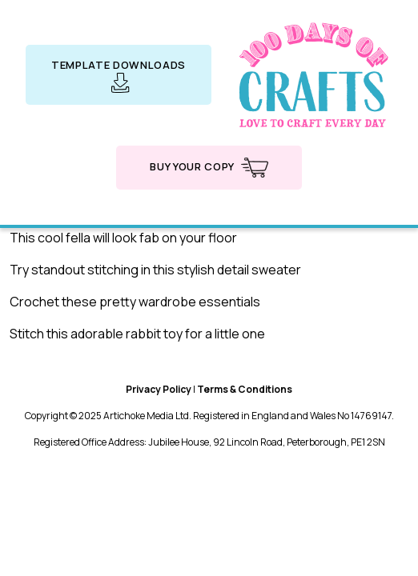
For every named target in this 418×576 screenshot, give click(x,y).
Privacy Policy (158, 389)
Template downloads (118, 75)
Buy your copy (208, 168)
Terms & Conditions (244, 389)
